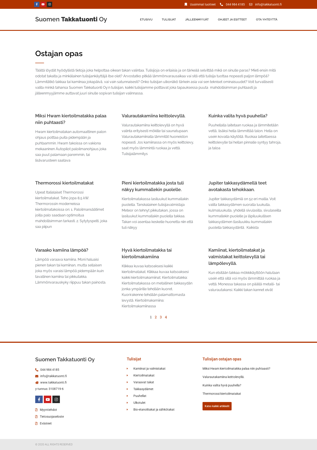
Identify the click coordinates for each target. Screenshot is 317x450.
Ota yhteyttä (266, 19)
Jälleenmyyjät (197, 19)
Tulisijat (169, 19)
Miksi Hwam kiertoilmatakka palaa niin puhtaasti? (236, 368)
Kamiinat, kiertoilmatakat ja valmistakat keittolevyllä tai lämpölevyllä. (236, 256)
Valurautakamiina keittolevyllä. (153, 115)
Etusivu (146, 19)
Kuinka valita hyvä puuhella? (237, 115)
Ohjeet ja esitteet (232, 19)
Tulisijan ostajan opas (222, 359)
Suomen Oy (71, 19)
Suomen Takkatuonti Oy (65, 359)
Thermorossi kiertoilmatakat (64, 183)
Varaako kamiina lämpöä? (61, 250)
